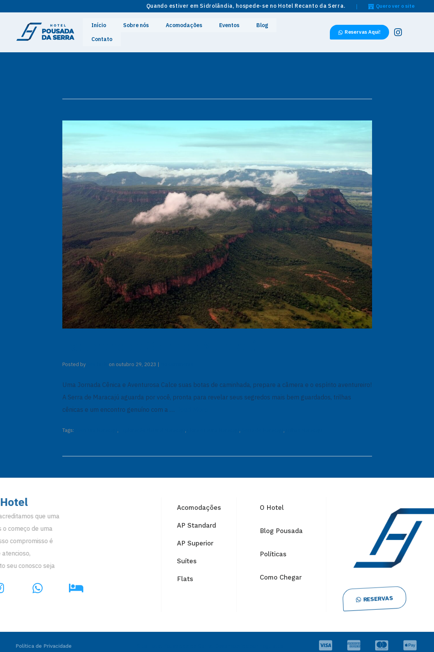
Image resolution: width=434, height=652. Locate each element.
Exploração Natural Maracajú (152, 422)
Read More (191, 402)
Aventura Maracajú (96, 422)
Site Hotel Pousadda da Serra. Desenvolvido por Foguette (210, 638)
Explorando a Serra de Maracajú (170, 338)
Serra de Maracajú (262, 422)
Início (112, 28)
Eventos (224, 28)
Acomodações (184, 28)
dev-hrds (97, 357)
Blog (251, 28)
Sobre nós (143, 28)
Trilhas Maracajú (304, 422)
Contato (278, 28)
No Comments (177, 357)
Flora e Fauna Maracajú (213, 422)
